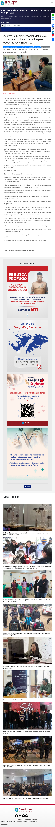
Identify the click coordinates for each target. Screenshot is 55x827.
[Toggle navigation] (52, 3)
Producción (37, 47)
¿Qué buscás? (5, 22)
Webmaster (4, 824)
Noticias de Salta (28, 47)
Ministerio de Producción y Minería (13, 47)
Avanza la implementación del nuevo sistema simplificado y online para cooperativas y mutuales (25, 39)
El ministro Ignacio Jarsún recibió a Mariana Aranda (18, 700)
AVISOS (27, 486)
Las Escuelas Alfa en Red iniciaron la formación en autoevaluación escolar (25, 798)
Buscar (27, 29)
